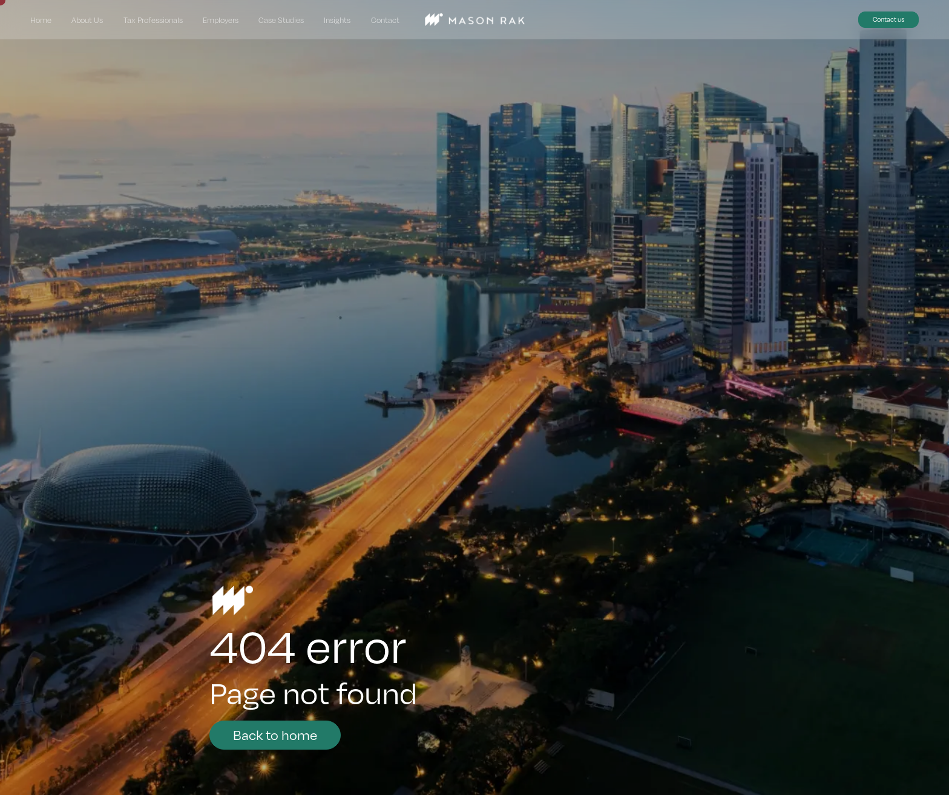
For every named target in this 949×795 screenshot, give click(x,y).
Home (40, 20)
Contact (385, 20)
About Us (87, 20)
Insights (337, 20)
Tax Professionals (153, 20)
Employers (220, 20)
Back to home (275, 734)
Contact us (888, 19)
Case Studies (281, 20)
